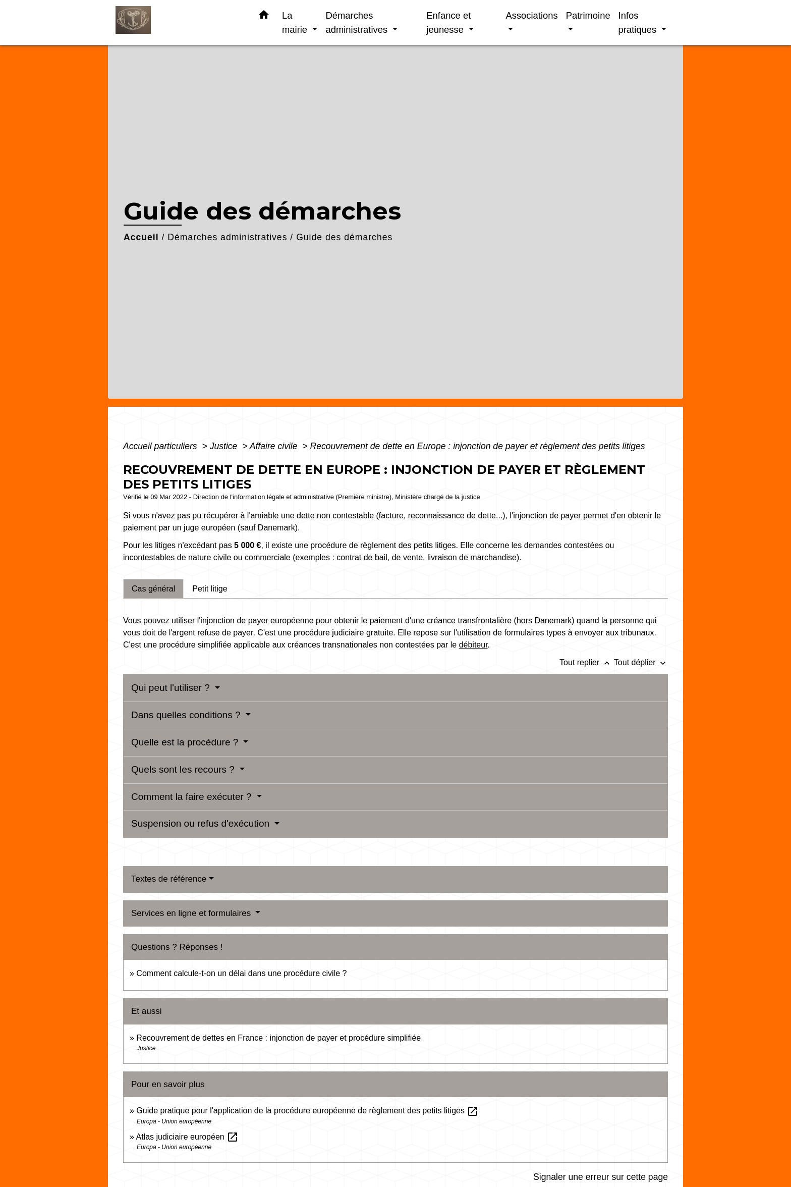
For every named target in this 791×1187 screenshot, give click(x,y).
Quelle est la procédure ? (186, 742)
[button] (264, 17)
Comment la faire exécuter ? (192, 796)
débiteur (473, 644)
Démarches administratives (227, 237)
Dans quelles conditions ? (187, 715)
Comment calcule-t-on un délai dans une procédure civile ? (241, 973)
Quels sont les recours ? (184, 769)
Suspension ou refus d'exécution (201, 823)
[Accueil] (179, 22)
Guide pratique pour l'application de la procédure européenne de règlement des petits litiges (307, 1110)
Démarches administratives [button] (357, 22)
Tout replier (586, 662)
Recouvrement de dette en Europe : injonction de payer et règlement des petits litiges (477, 446)
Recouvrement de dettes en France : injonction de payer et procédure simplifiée (278, 1038)
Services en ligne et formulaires (192, 913)
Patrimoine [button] (588, 15)
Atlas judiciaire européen (187, 1136)
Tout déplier (641, 662)
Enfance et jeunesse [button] (448, 22)
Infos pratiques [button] (638, 22)
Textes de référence (168, 879)
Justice (225, 446)
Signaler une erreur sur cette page (600, 1177)
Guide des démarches (344, 237)
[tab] (153, 588)
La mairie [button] (296, 22)
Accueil (141, 237)
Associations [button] (531, 15)
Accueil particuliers (161, 446)
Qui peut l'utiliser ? (171, 687)
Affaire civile (275, 446)
